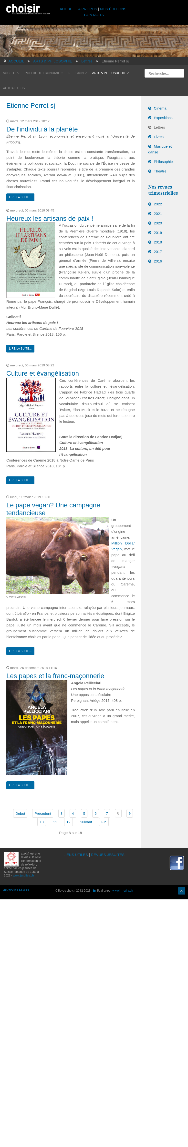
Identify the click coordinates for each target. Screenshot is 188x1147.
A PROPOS (87, 9)
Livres (159, 137)
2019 (158, 233)
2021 (158, 213)
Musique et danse (160, 149)
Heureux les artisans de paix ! (49, 218)
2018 (158, 242)
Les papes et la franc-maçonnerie (55, 676)
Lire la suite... (20, 197)
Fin (103, 822)
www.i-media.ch (122, 890)
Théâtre (160, 171)
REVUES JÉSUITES (108, 855)
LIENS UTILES (75, 855)
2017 (158, 252)
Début (20, 813)
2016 (158, 261)
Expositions (163, 118)
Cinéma (160, 108)
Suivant (86, 822)
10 (42, 822)
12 (68, 822)
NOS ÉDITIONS (113, 9)
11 (55, 822)
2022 (158, 204)
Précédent (42, 813)
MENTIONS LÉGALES (16, 890)
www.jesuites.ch (23, 875)
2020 (158, 223)
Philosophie (163, 162)
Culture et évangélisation (42, 373)
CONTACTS (94, 15)
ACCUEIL (68, 9)
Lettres (159, 127)
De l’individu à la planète (42, 129)
